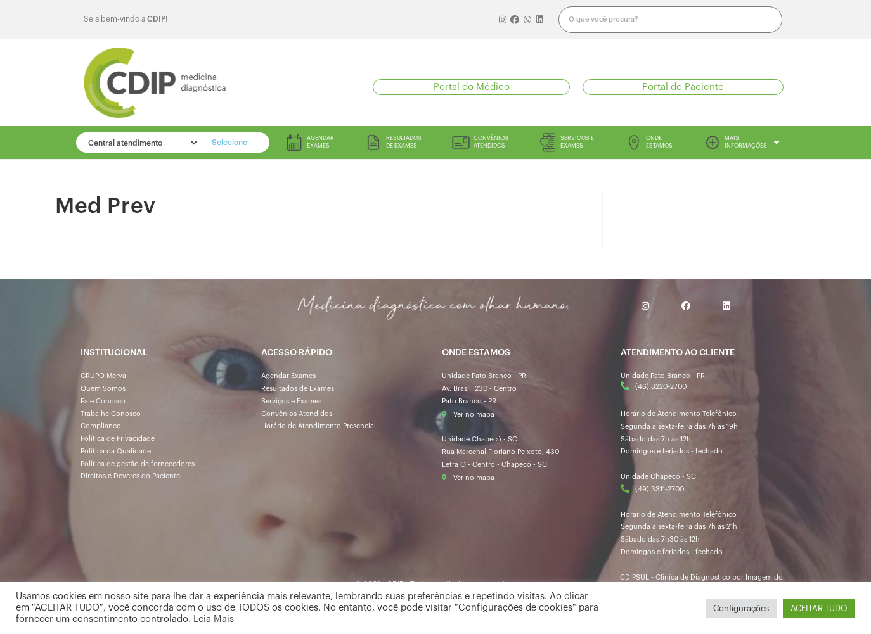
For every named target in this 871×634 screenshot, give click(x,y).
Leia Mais (213, 619)
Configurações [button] (741, 608)
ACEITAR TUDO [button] (819, 608)
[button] (471, 87)
